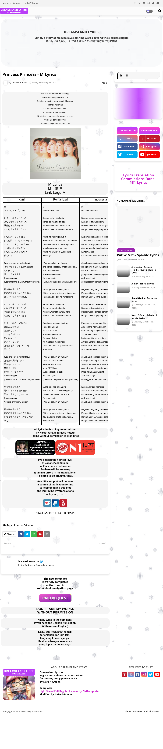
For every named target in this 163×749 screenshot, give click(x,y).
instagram (151, 146)
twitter (129, 154)
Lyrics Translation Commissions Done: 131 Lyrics (138, 179)
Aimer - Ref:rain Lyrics (142, 283)
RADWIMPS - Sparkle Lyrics (138, 255)
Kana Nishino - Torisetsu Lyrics (144, 299)
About (6, 3)
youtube (151, 154)
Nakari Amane (28, 561)
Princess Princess (23, 525)
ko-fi (129, 138)
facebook (129, 146)
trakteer (151, 138)
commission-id (149, 130)
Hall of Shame (31, 3)
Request (17, 3)
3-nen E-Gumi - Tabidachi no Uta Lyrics (144, 316)
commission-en (127, 130)
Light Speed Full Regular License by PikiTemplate (69, 691)
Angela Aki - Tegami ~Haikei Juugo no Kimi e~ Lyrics (144, 269)
